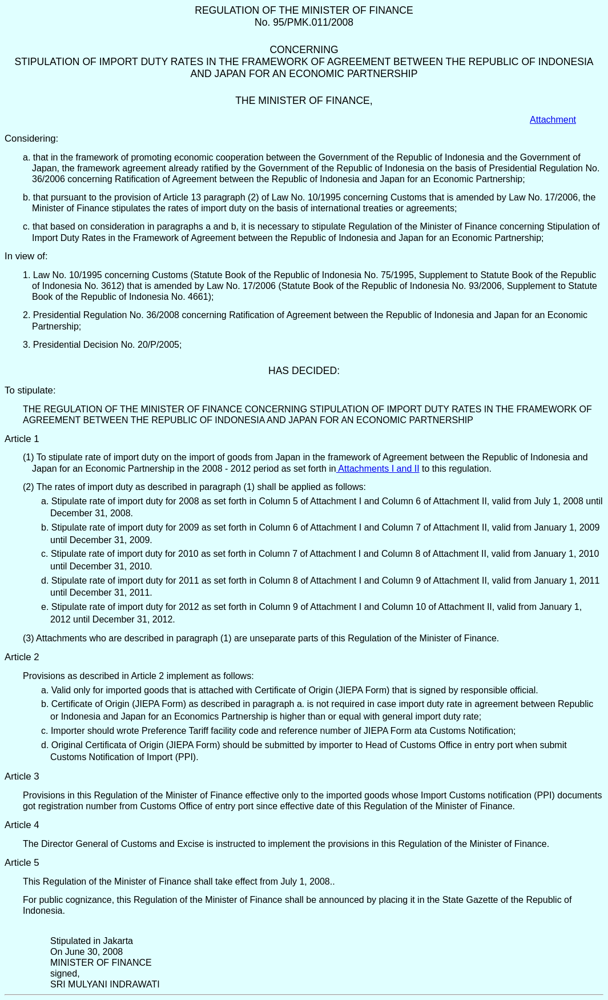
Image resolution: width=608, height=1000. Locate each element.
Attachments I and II (378, 468)
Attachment (553, 120)
